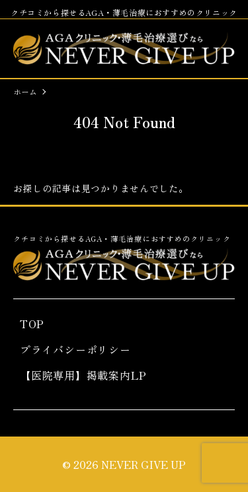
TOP (32, 324)
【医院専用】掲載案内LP (83, 375)
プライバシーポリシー (75, 349)
